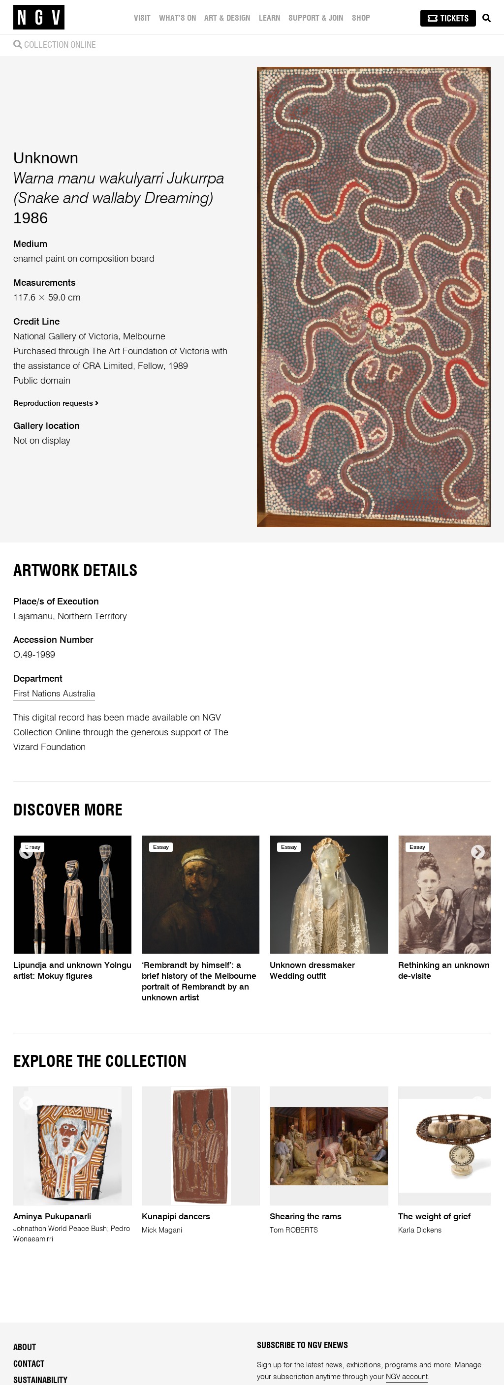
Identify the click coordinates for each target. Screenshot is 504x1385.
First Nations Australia (56, 694)
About (24, 1348)
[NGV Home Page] (38, 17)
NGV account (408, 1377)
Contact (28, 1364)
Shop (361, 18)
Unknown (45, 158)
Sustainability (40, 1381)
